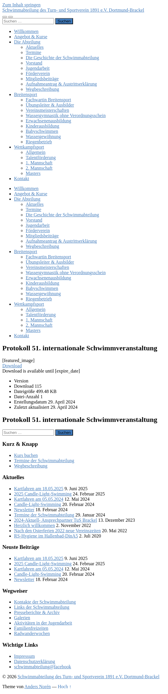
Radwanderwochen (32, 633)
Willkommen (26, 31)
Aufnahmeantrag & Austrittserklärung (61, 83)
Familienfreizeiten (31, 628)
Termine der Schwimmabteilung (44, 460)
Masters (33, 173)
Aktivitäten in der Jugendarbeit (43, 622)
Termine (33, 52)
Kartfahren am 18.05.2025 (38, 488)
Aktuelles (35, 47)
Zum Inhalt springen (21, 4)
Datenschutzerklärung (34, 661)
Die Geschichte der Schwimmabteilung (62, 57)
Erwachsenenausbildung (48, 120)
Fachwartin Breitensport (48, 99)
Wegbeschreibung (42, 89)
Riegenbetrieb (39, 141)
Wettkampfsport (29, 147)
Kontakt (21, 178)
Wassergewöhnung (43, 136)
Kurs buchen (26, 455)
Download (12, 365)
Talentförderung (41, 157)
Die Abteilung (27, 41)
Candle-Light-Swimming (37, 504)
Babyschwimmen (42, 131)
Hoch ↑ (65, 686)
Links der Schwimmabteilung (41, 607)
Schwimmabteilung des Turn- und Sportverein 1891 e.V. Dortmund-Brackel (73, 10)
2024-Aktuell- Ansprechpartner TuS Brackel (55, 520)
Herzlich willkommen (34, 525)
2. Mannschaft (39, 168)
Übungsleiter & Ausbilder (50, 104)
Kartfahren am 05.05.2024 (38, 499)
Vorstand (34, 62)
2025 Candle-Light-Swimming (43, 493)
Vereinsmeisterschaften (47, 110)
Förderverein (38, 73)
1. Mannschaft (39, 162)
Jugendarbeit (38, 68)
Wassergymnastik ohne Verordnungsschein (66, 115)
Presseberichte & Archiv (37, 612)
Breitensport (25, 94)
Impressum (24, 656)
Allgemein (36, 152)
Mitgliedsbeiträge (42, 78)
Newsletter (24, 509)
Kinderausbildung (42, 126)
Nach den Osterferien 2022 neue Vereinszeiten (57, 530)
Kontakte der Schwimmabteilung (45, 601)
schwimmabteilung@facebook (42, 666)
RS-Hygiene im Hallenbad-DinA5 (46, 535)
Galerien (22, 617)
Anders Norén (38, 686)
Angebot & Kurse (30, 36)
